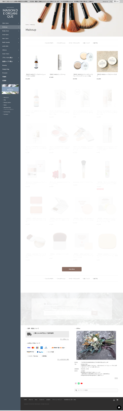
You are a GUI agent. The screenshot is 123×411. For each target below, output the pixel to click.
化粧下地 (95, 42)
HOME (25, 400)
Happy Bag (5, 69)
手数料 (4, 77)
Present (4, 73)
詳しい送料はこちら (64, 339)
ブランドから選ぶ (7, 57)
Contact (6, 114)
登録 (93, 313)
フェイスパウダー (50, 42)
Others (4, 50)
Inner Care (5, 54)
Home (27, 24)
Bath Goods (6, 42)
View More (72, 269)
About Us (105, 1)
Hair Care (5, 38)
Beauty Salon (7, 102)
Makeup (4, 27)
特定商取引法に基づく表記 (70, 400)
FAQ (5, 100)
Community (7, 112)
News (5, 105)
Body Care (5, 31)
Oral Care (5, 34)
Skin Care (5, 23)
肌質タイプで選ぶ (7, 61)
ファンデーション (61, 42)
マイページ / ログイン (9, 109)
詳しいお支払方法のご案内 (63, 359)
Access (116, 378)
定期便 (4, 80)
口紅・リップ (86, 42)
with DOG (5, 46)
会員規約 (48, 400)
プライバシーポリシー (57, 400)
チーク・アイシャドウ (74, 42)
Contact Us (41, 400)
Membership (7, 107)
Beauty (4, 65)
